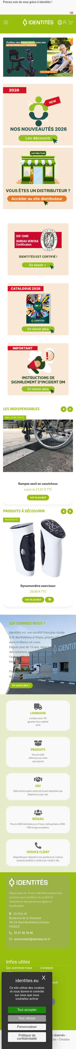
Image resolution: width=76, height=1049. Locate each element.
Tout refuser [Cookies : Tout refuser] (26, 1018)
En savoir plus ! (21, 685)
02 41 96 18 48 (23, 932)
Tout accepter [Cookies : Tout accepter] (27, 1010)
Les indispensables (21, 409)
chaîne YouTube (32, 676)
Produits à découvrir (24, 511)
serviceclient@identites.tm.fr (32, 939)
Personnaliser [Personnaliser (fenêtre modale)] (27, 1027)
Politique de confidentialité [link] (27, 1037)
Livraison (46, 968)
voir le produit (38, 497)
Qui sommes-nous (19, 968)
